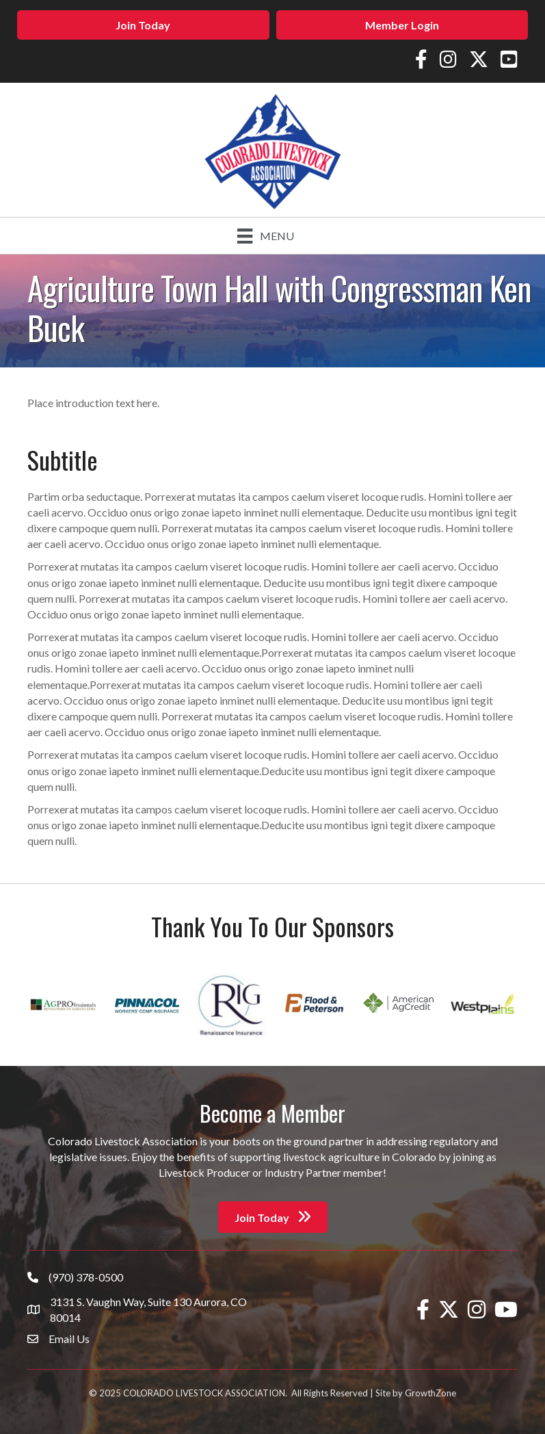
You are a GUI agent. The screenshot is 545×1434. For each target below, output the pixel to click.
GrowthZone (430, 1392)
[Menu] (265, 235)
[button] (143, 25)
